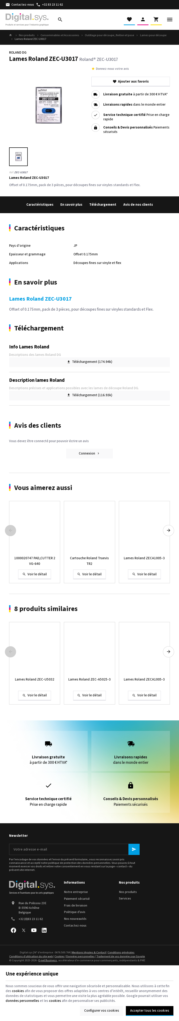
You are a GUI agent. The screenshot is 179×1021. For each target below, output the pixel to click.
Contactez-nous (75, 925)
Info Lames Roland (29, 346)
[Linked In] (44, 930)
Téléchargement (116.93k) (89, 395)
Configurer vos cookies (101, 1010)
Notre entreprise (76, 892)
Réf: (11, 172)
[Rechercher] (60, 19)
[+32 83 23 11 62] (49, 4)
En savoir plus (71, 204)
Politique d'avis (74, 912)
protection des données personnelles (87, 863)
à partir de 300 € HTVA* (135, 94)
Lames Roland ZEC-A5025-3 (89, 679)
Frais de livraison (75, 905)
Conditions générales (121, 953)
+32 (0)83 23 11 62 (30, 919)
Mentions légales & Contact (89, 953)
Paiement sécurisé (77, 898)
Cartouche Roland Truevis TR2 (89, 561)
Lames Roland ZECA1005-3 (144, 558)
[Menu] (169, 19)
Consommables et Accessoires (60, 35)
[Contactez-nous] (19, 4)
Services (125, 898)
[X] (23, 930)
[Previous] (10, 530)
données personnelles (22, 1000)
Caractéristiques (39, 204)
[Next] (168, 530)
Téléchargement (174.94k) (89, 362)
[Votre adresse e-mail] (74, 849)
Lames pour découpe (153, 35)
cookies (18, 991)
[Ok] (134, 849)
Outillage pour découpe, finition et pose (109, 35)
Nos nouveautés (75, 919)
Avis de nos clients (138, 204)
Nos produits (27, 35)
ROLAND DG (17, 52)
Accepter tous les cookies (149, 1010)
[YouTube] (34, 930)
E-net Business (47, 960)
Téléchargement (102, 204)
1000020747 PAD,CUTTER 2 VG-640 (34, 561)
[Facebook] (13, 930)
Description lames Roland (37, 380)
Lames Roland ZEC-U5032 (34, 679)
